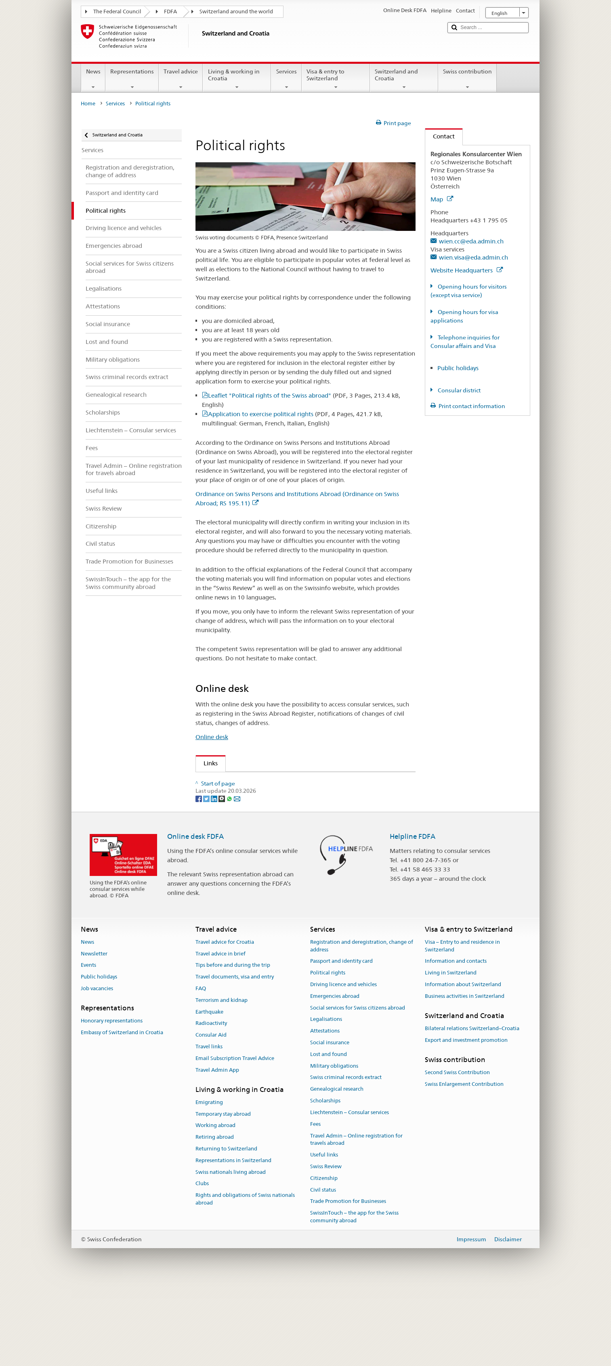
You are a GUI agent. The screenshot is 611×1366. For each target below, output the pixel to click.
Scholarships (325, 1183)
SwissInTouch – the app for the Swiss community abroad (354, 1298)
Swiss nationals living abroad (230, 1254)
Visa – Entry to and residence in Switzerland (462, 1027)
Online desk (211, 737)
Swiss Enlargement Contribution (464, 1166)
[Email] (237, 880)
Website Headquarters (466, 270)
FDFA (170, 11)
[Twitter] (207, 880)
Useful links (324, 1237)
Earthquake (209, 1093)
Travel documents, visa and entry (234, 1059)
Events (88, 1047)
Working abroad (215, 1207)
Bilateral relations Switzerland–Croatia (472, 1110)
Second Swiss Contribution (457, 1154)
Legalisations (326, 1101)
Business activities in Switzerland (464, 1078)
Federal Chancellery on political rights (258, 824)
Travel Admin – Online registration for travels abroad (356, 1221)
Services (286, 79)
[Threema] (222, 880)
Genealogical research (336, 1171)
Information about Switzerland (463, 1066)
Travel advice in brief (220, 1035)
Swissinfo (219, 809)
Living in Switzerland (451, 1055)
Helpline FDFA (412, 918)
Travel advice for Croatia (224, 1023)
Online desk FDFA (195, 918)
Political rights (327, 1055)
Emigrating (209, 1184)
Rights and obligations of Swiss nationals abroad (245, 1281)
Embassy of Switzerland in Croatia (122, 1114)
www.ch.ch (222, 838)
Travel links (209, 1128)
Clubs (202, 1265)
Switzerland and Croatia (404, 79)
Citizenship (324, 1260)
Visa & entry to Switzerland (336, 79)
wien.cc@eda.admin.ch (471, 241)
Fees (315, 1206)
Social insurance (329, 1124)
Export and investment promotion (466, 1122)
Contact (440, 136)
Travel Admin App (217, 1151)
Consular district (459, 390)
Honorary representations (112, 1102)
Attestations (325, 1113)
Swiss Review (224, 795)
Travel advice (180, 79)
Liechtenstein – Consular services (349, 1194)
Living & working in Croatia (237, 79)
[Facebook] (199, 880)
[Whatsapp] (230, 880)
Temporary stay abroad (223, 1195)
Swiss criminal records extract (346, 1159)
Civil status (323, 1271)
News (93, 79)
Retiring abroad (214, 1219)
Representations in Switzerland (233, 1242)
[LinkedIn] (214, 880)
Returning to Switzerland (226, 1230)
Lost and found (328, 1136)
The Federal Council (117, 11)
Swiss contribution (467, 79)
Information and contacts (456, 1043)
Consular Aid (211, 1117)
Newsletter (94, 1035)
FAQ (200, 1070)
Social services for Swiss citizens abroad (357, 1089)
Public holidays (458, 368)
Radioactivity (211, 1105)
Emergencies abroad (334, 1078)
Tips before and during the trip (232, 1047)
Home (88, 104)
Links (207, 763)
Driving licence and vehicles (343, 1066)
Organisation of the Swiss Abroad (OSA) (262, 781)
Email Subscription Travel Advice (234, 1140)
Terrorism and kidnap (221, 1082)
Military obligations (334, 1147)
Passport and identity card (341, 1043)
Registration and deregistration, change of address (361, 1027)
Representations (132, 79)
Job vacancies (97, 1070)
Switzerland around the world (236, 11)
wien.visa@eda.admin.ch (473, 257)
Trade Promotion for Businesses (348, 1283)
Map (441, 199)
